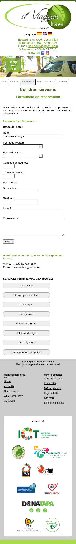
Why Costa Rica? (46, 81)
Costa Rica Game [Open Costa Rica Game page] (53, 381)
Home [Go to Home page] (7, 384)
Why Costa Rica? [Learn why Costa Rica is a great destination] (13, 399)
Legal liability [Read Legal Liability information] (51, 396)
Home (4, 81)
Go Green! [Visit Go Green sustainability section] (9, 403)
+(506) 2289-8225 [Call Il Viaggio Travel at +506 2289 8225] (46, 42)
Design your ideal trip (26, 298)
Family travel (26, 317)
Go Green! (62, 81)
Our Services (27, 81)
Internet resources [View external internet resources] (54, 406)
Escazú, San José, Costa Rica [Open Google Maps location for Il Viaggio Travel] (38, 39)
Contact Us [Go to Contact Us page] (50, 386)
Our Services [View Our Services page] (11, 394)
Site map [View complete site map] (49, 401)
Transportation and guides (26, 355)
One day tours (26, 345)
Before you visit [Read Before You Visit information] (52, 391)
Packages (27, 307)
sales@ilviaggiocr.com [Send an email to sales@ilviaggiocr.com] (43, 46)
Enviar (8, 244)
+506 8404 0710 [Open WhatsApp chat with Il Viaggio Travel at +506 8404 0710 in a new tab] (45, 49)
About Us (14, 81)
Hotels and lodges (26, 336)
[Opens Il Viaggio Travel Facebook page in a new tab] (43, 52)
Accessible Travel (26, 326)
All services (26, 288)
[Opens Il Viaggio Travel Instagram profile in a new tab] (48, 52)
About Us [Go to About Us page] (9, 389)
